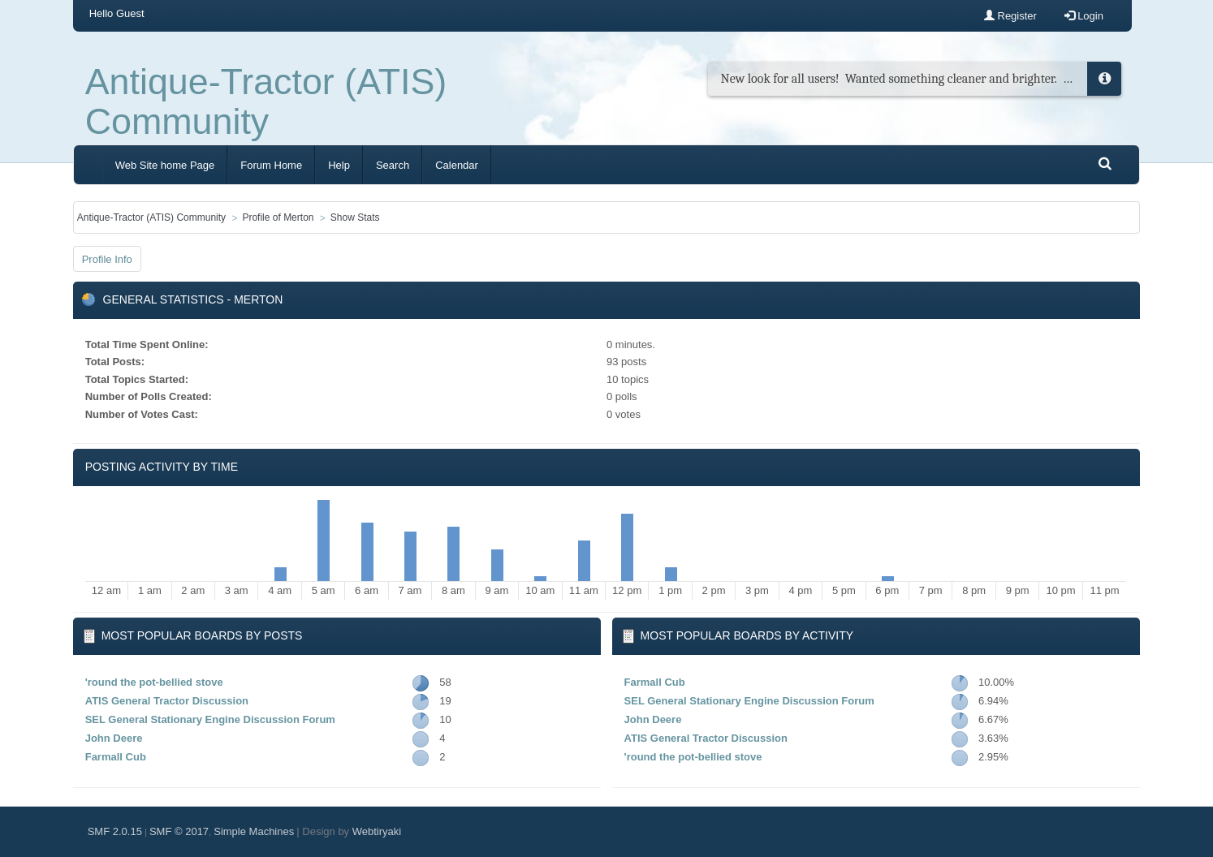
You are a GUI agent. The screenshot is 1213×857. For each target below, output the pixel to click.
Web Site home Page (165, 165)
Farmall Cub (115, 757)
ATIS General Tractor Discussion (166, 701)
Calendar (456, 165)
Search (392, 165)
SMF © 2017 (179, 831)
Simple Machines (254, 831)
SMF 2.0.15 (115, 831)
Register (1010, 16)
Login (1083, 16)
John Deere (114, 738)
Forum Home (271, 165)
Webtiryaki (376, 831)
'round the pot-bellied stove (154, 682)
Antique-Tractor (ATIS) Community (266, 101)
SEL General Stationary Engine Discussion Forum (210, 719)
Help (339, 165)
